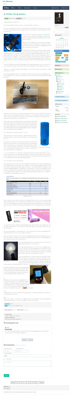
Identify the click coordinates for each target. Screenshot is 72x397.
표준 (67, 57)
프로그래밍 (61, 84)
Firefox (66, 55)
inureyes (26, 392)
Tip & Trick (61, 87)
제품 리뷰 (23, 18)
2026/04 (62, 38)
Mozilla (57, 57)
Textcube (11, 392)
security (60, 89)
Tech (59, 81)
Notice (20, 7)
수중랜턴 (17, 305)
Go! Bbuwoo (8, 1)
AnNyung (58, 55)
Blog (6, 7)
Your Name (7, 348)
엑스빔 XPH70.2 (45, 34)
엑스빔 (21, 305)
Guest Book (27, 7)
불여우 (64, 61)
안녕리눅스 (58, 53)
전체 (58, 75)
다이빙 (13, 305)
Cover (13, 7)
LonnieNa (34, 392)
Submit (6, 375)
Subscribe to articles (61, 116)
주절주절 (60, 76)
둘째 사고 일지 (61, 79)
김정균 (11, 303)
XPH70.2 (10, 305)
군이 (62, 57)
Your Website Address (7, 353)
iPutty (67, 59)
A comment (20, 309)
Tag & (36, 7)
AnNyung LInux (59, 61)
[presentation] (14, 370)
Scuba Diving (60, 91)
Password (19, 348)
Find (66, 32)
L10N (57, 59)
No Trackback (8, 309)
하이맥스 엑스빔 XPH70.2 (15, 14)
